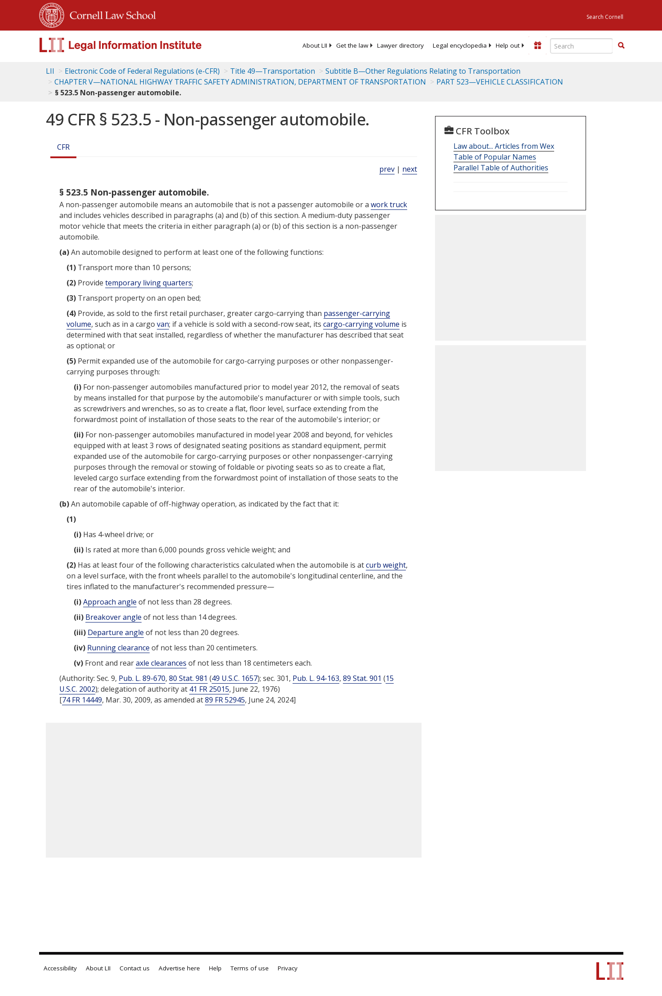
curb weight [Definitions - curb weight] (386, 565)
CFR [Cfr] (63, 147)
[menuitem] (315, 45)
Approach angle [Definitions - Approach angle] (110, 602)
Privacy (288, 968)
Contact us (135, 968)
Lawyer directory (400, 45)
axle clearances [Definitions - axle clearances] (161, 663)
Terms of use (250, 968)
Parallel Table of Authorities (500, 168)
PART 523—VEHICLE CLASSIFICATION (499, 82)
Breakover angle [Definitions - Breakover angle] (113, 617)
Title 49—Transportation (272, 71)
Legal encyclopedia (460, 45)
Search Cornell (604, 17)
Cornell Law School (110, 14)
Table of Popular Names (494, 157)
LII (50, 71)
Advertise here (179, 968)
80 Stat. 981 (188, 678)
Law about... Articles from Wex (503, 146)
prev (387, 169)
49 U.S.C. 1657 (235, 678)
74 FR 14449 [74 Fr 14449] (82, 700)
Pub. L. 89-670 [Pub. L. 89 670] (142, 678)
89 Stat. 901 (362, 678)
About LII (314, 45)
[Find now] (621, 46)
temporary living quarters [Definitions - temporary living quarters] (148, 283)
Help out (508, 45)
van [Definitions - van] (163, 324)
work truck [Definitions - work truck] (389, 204)
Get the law (352, 45)
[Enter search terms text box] (581, 45)
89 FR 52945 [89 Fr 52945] (225, 700)
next (409, 169)
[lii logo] (140, 45)
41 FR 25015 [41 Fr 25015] (209, 689)
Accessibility (60, 968)
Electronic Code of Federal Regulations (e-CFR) (142, 71)
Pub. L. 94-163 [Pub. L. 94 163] (316, 678)
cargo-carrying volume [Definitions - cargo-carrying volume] (361, 324)
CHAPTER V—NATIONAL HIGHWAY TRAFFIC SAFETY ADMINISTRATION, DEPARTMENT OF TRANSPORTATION (240, 82)
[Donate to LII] (537, 45)
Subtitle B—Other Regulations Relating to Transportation (422, 71)
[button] (621, 45)
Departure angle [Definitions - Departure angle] (116, 632)
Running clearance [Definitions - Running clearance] (118, 648)
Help (215, 968)
